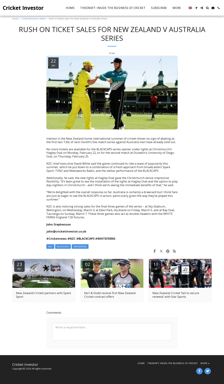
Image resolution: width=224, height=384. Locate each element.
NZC (50, 246)
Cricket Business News (34, 18)
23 (19, 265)
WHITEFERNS (80, 246)
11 (156, 265)
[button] (196, 7)
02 (87, 265)
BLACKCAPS (63, 246)
